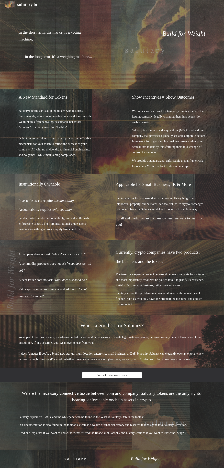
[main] (55, 39)
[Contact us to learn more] (112, 375)
